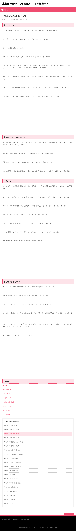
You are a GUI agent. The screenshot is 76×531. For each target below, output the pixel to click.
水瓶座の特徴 (6, 394)
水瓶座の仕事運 (7, 406)
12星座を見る (6, 414)
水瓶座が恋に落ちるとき (12, 429)
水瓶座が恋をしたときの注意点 (14, 442)
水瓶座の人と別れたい (12, 474)
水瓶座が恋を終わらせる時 (13, 458)
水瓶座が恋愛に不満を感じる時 (14, 450)
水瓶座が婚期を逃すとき (12, 487)
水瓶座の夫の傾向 (11, 499)
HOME (5, 19)
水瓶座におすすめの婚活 (12, 479)
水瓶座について (7, 389)
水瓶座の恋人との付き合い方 (13, 446)
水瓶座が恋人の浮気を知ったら (14, 462)
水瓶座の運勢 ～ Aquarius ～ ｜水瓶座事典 (25, 3)
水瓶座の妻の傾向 (11, 495)
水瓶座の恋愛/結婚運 (13, 19)
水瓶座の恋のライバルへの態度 (14, 466)
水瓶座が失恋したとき (12, 470)
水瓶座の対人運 (7, 398)
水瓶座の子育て (10, 503)
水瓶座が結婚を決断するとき (13, 483)
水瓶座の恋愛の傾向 (11, 425)
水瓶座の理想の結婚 (11, 491)
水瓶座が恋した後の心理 (12, 433)
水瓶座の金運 (6, 410)
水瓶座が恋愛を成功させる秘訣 (14, 454)
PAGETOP (69, 514)
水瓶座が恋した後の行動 (12, 438)
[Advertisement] (38, 117)
